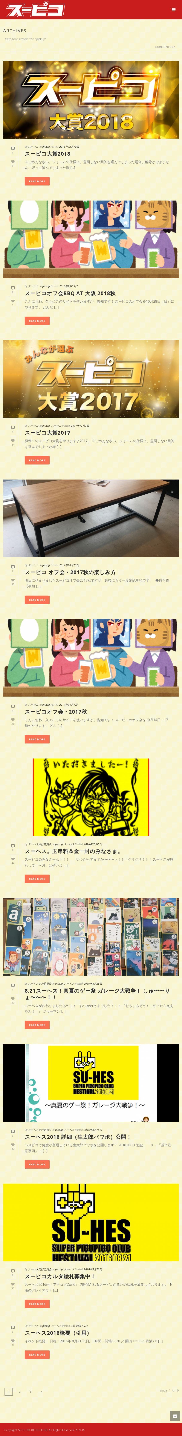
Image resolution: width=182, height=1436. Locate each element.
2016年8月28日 (93, 983)
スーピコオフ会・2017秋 (56, 711)
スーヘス (69, 844)
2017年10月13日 (69, 565)
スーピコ (33, 147)
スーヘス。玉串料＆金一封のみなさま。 (74, 851)
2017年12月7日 (80, 426)
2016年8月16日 (93, 1130)
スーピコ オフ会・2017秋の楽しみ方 (70, 572)
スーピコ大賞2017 (47, 432)
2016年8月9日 (79, 1326)
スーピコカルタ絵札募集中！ (60, 1276)
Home (159, 47)
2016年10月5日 (93, 844)
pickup (170, 47)
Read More (37, 181)
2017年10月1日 (68, 705)
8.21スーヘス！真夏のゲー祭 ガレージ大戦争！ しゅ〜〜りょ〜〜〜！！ (97, 994)
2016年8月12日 (93, 1269)
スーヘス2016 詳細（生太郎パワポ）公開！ (78, 1136)
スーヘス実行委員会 (39, 844)
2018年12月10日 (69, 147)
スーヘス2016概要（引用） (58, 1332)
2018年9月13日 (68, 286)
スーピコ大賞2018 (47, 153)
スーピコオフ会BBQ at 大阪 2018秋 (70, 293)
